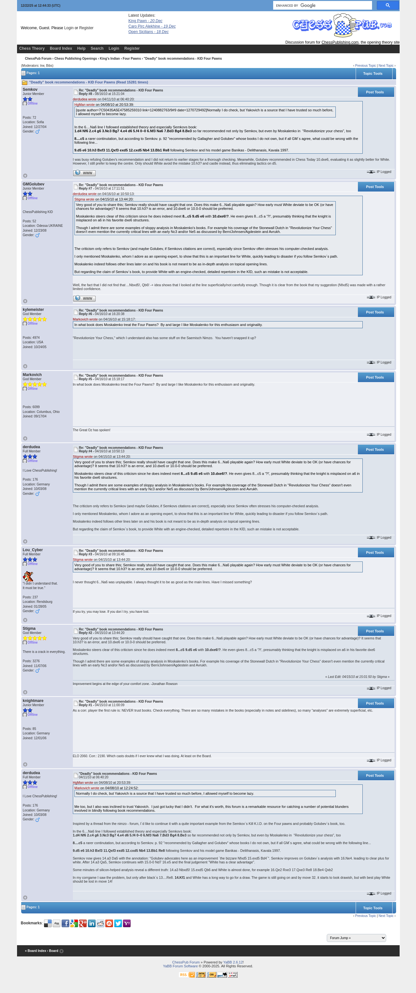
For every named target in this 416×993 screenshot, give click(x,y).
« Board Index (35, 951)
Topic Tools (373, 73)
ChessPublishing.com (340, 42)
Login (69, 28)
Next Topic (386, 65)
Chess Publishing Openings (75, 58)
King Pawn (145, 21)
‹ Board (52, 951)
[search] (322, 5)
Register (86, 28)
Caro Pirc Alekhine (152, 26)
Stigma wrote (84, 199)
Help (81, 48)
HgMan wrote (84, 105)
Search (97, 48)
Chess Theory (32, 48)
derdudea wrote (85, 99)
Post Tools (375, 92)
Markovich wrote (85, 319)
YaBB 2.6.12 (233, 962)
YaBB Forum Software (180, 966)
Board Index (61, 48)
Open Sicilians (148, 32)
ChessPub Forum (38, 58)
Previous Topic (365, 65)
